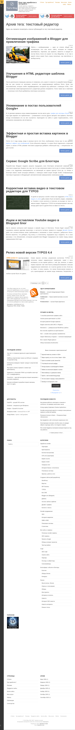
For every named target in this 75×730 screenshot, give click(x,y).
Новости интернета (47, 604)
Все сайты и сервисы (46, 530)
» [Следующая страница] (47, 283)
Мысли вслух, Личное (48, 583)
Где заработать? (49, 2)
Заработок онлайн (45, 443)
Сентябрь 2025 (44, 697)
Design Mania (10, 414)
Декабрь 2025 (44, 688)
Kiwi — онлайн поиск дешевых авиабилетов (52, 333)
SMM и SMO (45, 520)
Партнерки (45, 446)
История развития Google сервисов (50, 321)
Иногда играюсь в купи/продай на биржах (52, 366)
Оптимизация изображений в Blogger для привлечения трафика (37, 40)
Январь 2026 (44, 685)
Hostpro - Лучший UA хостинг (15, 408)
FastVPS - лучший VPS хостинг (16, 402)
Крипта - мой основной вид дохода (51, 375)
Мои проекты (45, 592)
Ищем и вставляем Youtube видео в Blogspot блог (32, 221)
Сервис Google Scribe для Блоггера (32, 161)
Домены (44, 498)
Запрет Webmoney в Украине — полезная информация (55, 336)
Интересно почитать (47, 595)
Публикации (10, 700)
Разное (42, 580)
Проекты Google (46, 539)
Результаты (56, 390)
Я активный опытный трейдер (49, 363)
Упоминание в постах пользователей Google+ (33, 107)
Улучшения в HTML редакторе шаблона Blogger (35, 75)
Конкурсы (44, 576)
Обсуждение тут (56, 392)
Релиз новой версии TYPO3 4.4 (29, 252)
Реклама (57, 2)
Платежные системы (47, 470)
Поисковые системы (47, 523)
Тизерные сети (46, 464)
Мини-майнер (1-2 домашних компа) (51, 372)
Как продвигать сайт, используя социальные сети (54, 420)
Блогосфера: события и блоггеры (49, 567)
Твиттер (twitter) (46, 545)
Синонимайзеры (46, 564)
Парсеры (44, 557)
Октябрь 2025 (44, 694)
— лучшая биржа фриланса (52, 301)
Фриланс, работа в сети (48, 474)
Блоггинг (44, 570)
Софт (41, 548)
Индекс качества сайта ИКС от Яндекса (51, 324)
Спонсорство (10, 703)
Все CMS (44, 492)
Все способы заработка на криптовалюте (51, 330)
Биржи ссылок (46, 458)
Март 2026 (43, 679)
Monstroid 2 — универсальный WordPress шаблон (54, 327)
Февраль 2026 (44, 682)
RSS (15, 306)
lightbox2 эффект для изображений (17, 143)
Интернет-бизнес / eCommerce (50, 468)
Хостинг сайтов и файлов (49, 501)
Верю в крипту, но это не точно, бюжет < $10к (54, 357)
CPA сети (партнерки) (48, 455)
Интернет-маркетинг (47, 517)
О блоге (42, 2)
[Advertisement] (22, 324)
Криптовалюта (46, 449)
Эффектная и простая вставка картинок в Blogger (37, 135)
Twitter (23, 306)
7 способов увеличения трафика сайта (51, 315)
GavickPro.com (40, 725)
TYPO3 (44, 489)
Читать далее (65, 62)
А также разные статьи (56, 432)
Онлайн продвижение (46, 511)
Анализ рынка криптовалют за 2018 (50, 318)
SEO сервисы (45, 536)
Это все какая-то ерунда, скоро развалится (53, 378)
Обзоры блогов (46, 573)
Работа (69, 4)
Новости (44, 598)
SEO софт (44, 551)
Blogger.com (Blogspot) (48, 495)
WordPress (45, 480)
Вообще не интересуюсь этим (49, 381)
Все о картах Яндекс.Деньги (48, 339)
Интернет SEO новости (48, 601)
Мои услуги (64, 2)
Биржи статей (45, 461)
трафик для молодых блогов (60, 113)
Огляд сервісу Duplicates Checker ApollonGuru (53, 407)
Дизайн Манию (68, 230)
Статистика (45, 526)
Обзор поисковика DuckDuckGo (49, 342)
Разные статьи (46, 607)
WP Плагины (45, 486)
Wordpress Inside (11, 411)
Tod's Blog (12, 6)
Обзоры (44, 589)
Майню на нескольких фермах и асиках (52, 369)
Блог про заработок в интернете (28, 3)
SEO (43, 514)
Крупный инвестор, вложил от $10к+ (51, 354)
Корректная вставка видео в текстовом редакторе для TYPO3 (35, 190)
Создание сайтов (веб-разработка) (50, 477)
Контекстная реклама (48, 452)
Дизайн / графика (47, 504)
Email (18, 306)
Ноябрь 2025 (44, 691)
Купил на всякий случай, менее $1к (51, 360)
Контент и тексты (46, 507)
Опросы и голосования (48, 586)
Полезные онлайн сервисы (49, 533)
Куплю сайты (10, 691)
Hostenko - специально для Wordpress (18, 405)
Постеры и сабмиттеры (48, 561)
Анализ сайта (45, 554)
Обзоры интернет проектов (49, 542)
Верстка (44, 483)
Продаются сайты (12, 688)
